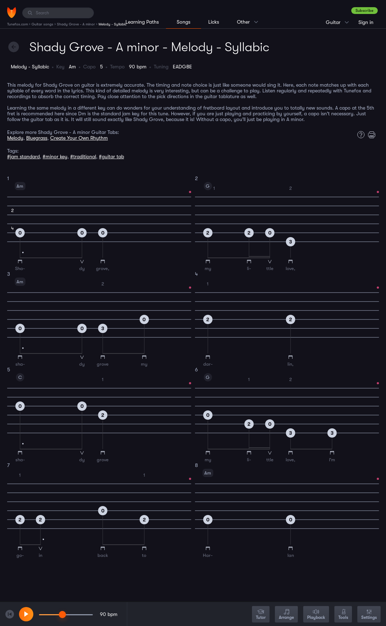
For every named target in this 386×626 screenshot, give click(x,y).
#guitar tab (111, 156)
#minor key (55, 156)
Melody (15, 138)
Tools (343, 614)
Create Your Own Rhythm (79, 138)
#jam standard (23, 156)
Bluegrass (36, 138)
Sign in (365, 22)
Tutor (261, 614)
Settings (369, 614)
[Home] (11, 12)
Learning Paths (142, 22)
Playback (316, 614)
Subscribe (364, 10)
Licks (213, 22)
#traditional (83, 156)
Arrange (286, 614)
